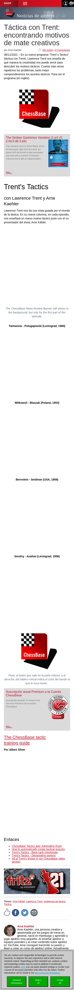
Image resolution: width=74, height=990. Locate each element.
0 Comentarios (62, 50)
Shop (7, 3)
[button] (25, 3)
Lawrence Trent (34, 901)
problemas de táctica (54, 901)
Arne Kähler (19, 901)
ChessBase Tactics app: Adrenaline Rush (37, 846)
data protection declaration (47, 972)
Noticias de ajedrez (36, 15)
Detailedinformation (16, 981)
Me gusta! (47, 50)
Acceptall (60, 981)
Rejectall (38, 981)
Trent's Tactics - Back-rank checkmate (35, 852)
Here (23, 967)
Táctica (8, 904)
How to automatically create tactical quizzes (38, 849)
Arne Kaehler (25, 926)
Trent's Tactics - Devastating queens (34, 855)
